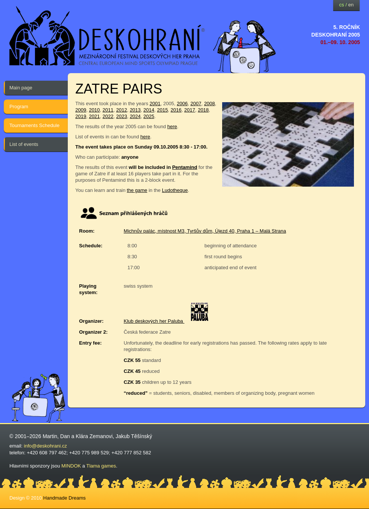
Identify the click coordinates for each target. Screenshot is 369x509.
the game (137, 190)
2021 (94, 116)
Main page (20, 87)
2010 (94, 110)
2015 (162, 110)
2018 (203, 110)
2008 (209, 103)
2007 (196, 103)
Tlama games (101, 466)
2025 (148, 116)
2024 (135, 116)
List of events (23, 144)
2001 (154, 103)
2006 (182, 103)
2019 (80, 116)
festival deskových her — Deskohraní (107, 36)
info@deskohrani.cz (45, 446)
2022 (107, 116)
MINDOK (71, 466)
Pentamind (184, 167)
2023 (121, 116)
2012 (121, 110)
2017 (189, 110)
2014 (148, 110)
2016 (176, 110)
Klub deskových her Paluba (154, 321)
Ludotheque (175, 190)
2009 (80, 110)
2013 (135, 110)
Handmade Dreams (64, 498)
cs (341, 5)
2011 (107, 110)
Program (18, 106)
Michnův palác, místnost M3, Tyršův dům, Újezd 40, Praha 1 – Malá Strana (205, 231)
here (172, 126)
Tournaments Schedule (34, 125)
